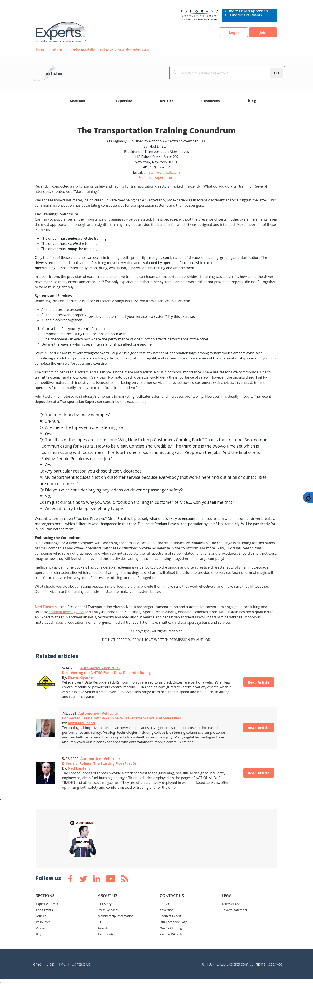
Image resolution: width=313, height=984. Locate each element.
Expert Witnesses (48, 904)
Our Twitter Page (172, 928)
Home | (37, 964)
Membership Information (115, 916)
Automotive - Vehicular (100, 668)
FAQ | (64, 964)
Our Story (105, 904)
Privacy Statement (234, 910)
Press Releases (108, 910)
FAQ (101, 922)
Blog (39, 934)
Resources (210, 100)
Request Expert (170, 916)
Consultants (44, 910)
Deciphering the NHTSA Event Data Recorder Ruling (106, 672)
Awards (103, 928)
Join (263, 32)
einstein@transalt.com (162, 172)
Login (234, 32)
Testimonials (107, 934)
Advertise (166, 910)
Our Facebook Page (173, 922)
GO (276, 73)
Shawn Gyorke (80, 677)
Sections (77, 100)
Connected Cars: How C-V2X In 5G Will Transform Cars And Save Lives (121, 718)
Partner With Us (171, 934)
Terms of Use (231, 904)
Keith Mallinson (81, 722)
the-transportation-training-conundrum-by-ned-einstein (109, 49)
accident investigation (66, 612)
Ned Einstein (46, 606)
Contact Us (81, 964)
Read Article (259, 682)
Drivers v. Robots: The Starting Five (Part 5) (99, 763)
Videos (40, 928)
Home (40, 49)
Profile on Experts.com (156, 177)
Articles (167, 100)
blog (252, 100)
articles (57, 49)
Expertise (124, 100)
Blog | (51, 964)
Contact (165, 904)
